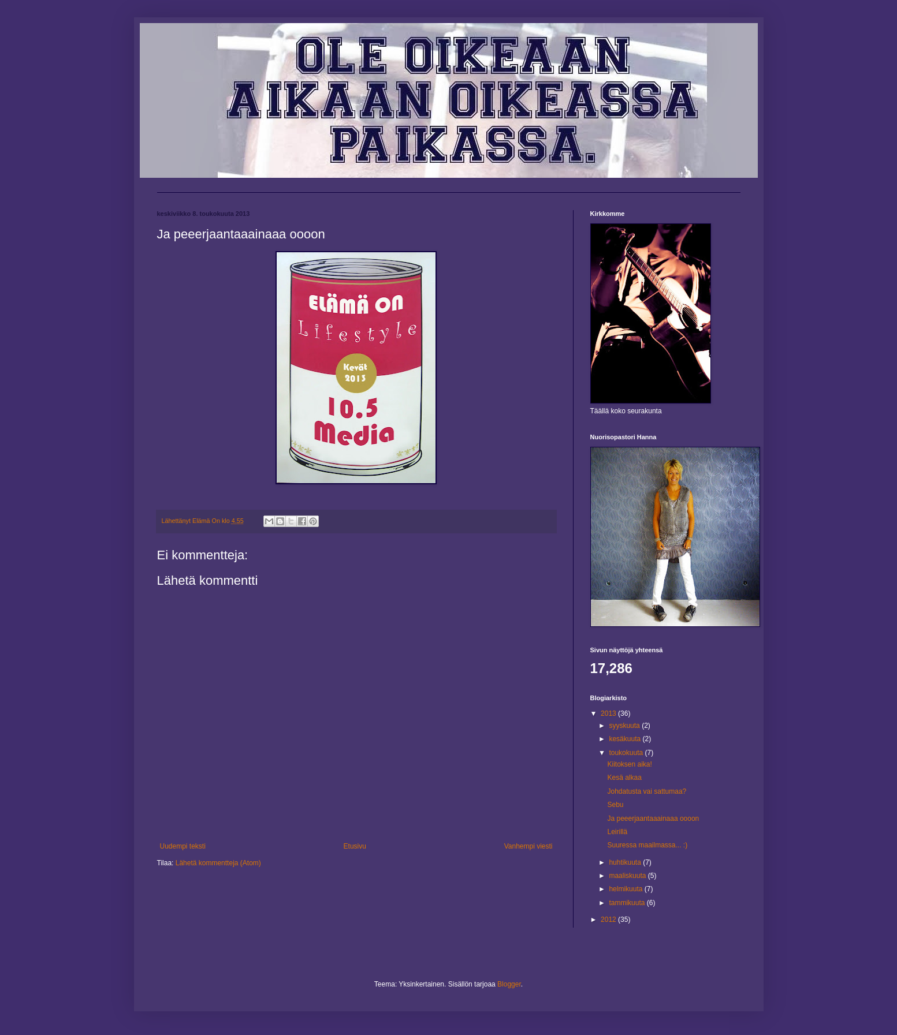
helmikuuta (626, 889)
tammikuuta (627, 903)
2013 (609, 713)
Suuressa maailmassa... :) (647, 845)
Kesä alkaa (624, 778)
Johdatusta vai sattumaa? (646, 791)
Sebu (615, 805)
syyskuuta (625, 726)
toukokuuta (627, 753)
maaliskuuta (628, 876)
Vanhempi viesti (528, 846)
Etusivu (355, 846)
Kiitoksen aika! (629, 764)
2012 (609, 920)
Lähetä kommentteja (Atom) (218, 863)
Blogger (509, 984)
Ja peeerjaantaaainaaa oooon (653, 818)
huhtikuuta (626, 862)
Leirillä (617, 832)
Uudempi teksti (183, 846)
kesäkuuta (625, 739)
